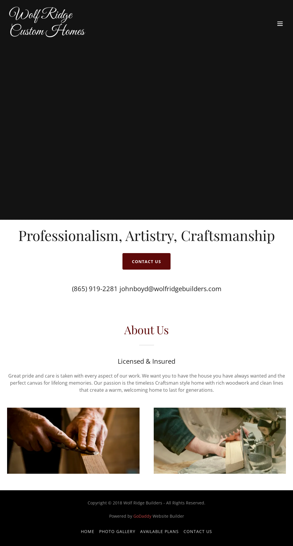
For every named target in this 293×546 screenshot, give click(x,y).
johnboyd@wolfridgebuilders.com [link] (170, 288)
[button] (280, 23)
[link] (46, 33)
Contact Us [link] (198, 531)
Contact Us (146, 261)
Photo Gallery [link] (117, 531)
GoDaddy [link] (142, 516)
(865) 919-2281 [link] (95, 288)
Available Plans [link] (159, 531)
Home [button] (87, 531)
